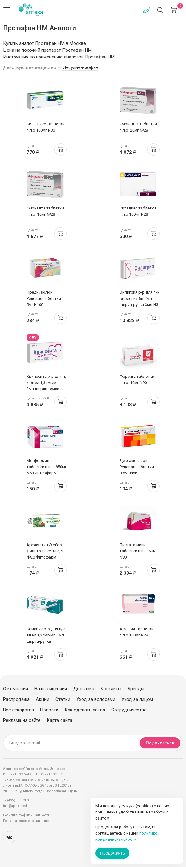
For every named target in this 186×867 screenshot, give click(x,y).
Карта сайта (59, 720)
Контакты (110, 689)
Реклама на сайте (21, 720)
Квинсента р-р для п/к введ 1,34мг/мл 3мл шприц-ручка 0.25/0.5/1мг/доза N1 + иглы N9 (46, 388)
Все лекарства (18, 710)
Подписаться (160, 742)
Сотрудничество (129, 710)
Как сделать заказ (85, 710)
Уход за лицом (137, 699)
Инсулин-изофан (80, 67)
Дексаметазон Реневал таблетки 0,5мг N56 (137, 466)
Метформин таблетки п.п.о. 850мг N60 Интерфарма (46, 466)
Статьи (62, 699)
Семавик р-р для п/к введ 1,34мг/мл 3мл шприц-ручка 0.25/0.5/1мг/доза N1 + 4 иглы (46, 641)
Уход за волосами (95, 699)
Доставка (83, 689)
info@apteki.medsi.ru (18, 806)
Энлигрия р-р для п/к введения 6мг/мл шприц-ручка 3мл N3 (139, 298)
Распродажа (16, 699)
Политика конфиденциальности (26, 815)
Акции (42, 699)
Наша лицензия (50, 689)
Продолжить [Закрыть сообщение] (112, 853)
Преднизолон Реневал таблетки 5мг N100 (44, 298)
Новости (49, 710)
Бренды (136, 689)
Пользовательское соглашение (26, 820)
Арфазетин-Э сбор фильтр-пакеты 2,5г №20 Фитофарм (45, 550)
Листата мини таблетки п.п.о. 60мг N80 (138, 550)
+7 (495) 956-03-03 (17, 800)
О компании (15, 689)
